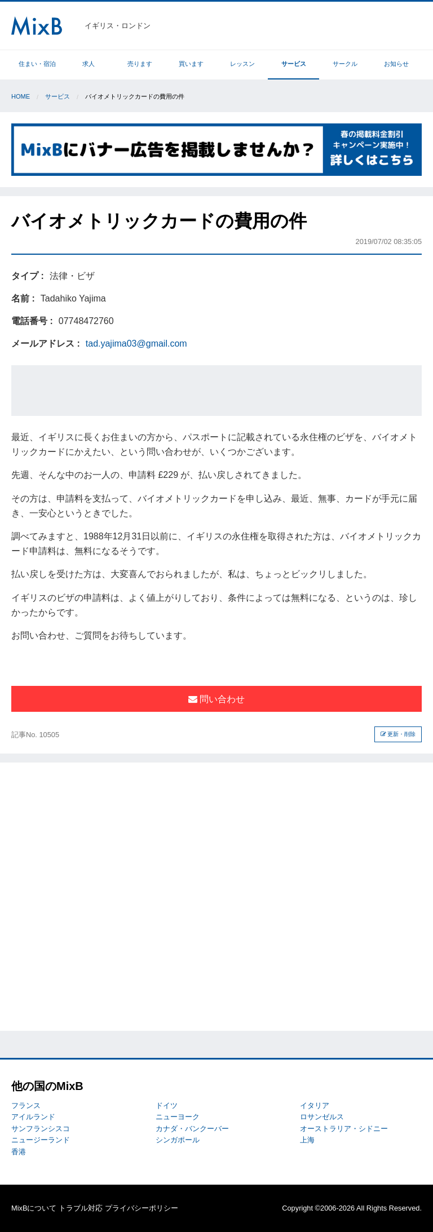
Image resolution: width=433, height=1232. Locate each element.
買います (191, 63)
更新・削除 (398, 734)
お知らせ (396, 63)
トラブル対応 (81, 1208)
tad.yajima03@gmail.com (136, 343)
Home (20, 96)
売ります (139, 63)
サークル (345, 63)
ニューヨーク (178, 1117)
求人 (88, 63)
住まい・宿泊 (37, 63)
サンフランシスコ (40, 1128)
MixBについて (33, 1208)
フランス (26, 1105)
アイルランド (33, 1117)
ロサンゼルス (322, 1117)
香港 (18, 1151)
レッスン (242, 63)
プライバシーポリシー (141, 1208)
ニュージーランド (40, 1140)
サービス (293, 63)
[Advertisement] (216, 390)
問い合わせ (216, 699)
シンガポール (178, 1140)
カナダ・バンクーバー (192, 1128)
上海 (307, 1140)
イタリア (314, 1105)
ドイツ (167, 1105)
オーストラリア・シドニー (344, 1128)
